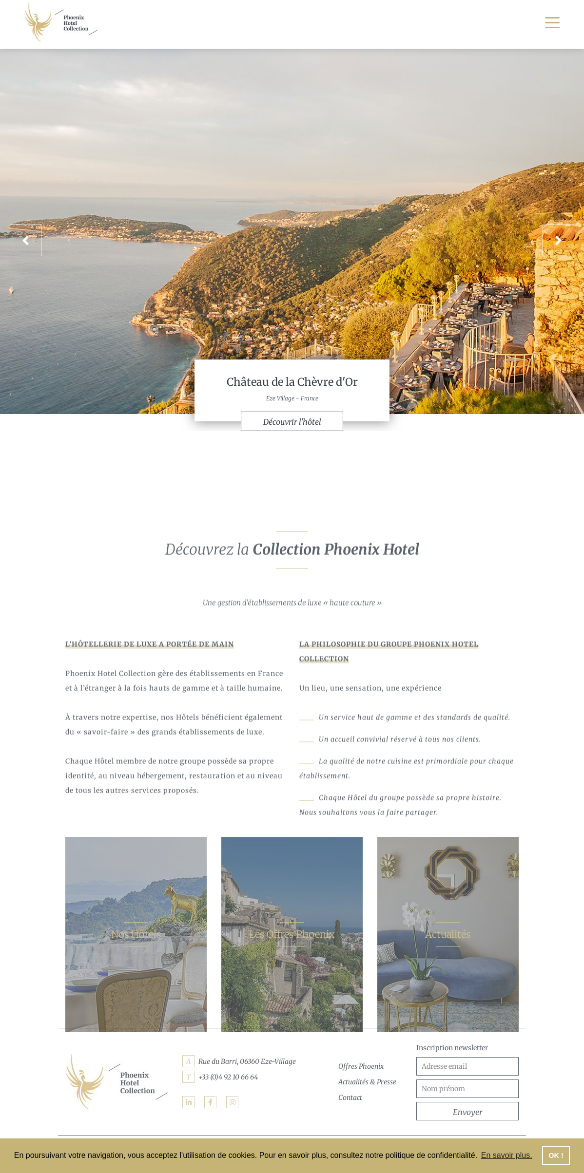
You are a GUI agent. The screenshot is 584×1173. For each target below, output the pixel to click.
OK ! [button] (555, 1155)
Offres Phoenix (361, 1066)
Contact (350, 1097)
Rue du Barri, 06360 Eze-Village (247, 1061)
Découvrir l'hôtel (292, 422)
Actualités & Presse (367, 1082)
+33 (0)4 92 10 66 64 (228, 1077)
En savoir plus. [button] (506, 1155)
